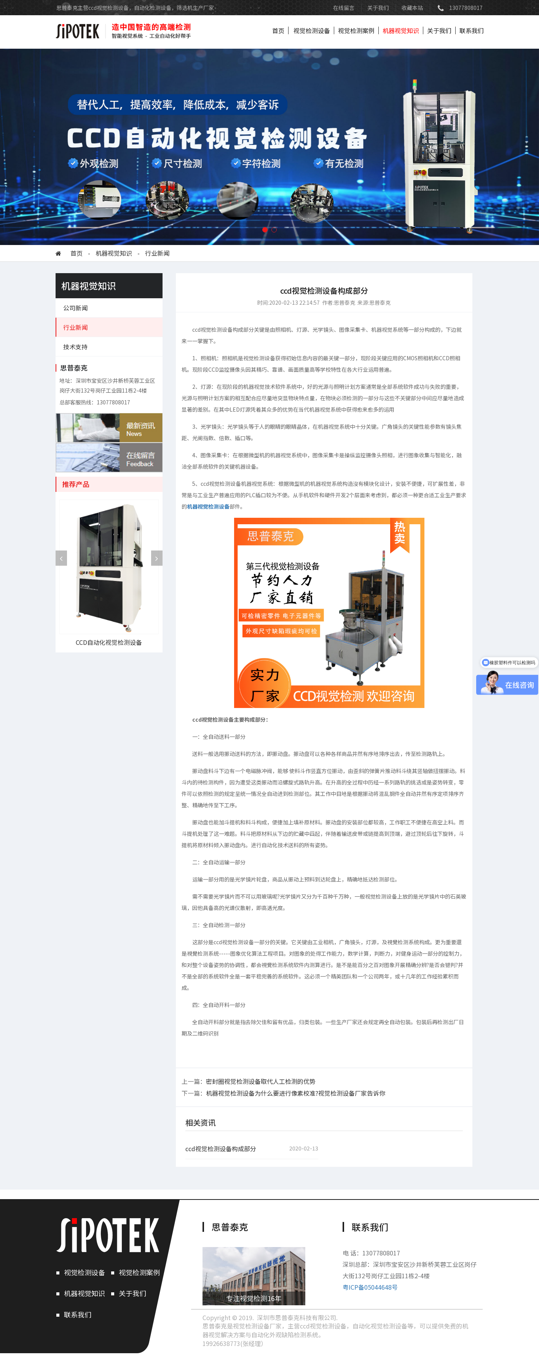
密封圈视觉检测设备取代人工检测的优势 (261, 1081)
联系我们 (471, 30)
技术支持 (75, 346)
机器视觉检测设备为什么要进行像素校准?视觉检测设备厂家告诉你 (295, 1093)
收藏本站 (412, 7)
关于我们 (378, 7)
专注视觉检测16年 (254, 1298)
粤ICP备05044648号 (370, 1287)
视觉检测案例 (356, 30)
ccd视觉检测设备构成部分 (220, 1148)
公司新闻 (75, 307)
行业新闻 (157, 253)
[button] (265, 229)
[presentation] (61, 558)
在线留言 (343, 7)
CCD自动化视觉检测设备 (109, 642)
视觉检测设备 (311, 30)
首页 (278, 30)
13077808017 (466, 7)
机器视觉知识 (401, 30)
